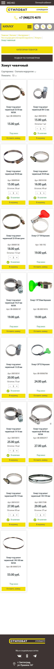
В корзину (40, 138)
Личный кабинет (43, 3)
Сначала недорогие (17, 72)
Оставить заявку (13, 138)
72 (7, 76)
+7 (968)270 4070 (30, 17)
